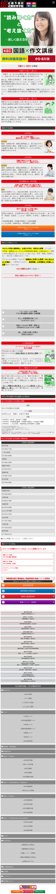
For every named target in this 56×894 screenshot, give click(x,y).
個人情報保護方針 (8, 867)
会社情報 (5, 871)
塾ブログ (5, 836)
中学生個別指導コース (28, 720)
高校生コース (28, 733)
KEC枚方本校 (28, 760)
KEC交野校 (28, 772)
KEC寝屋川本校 (28, 776)
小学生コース (28, 716)
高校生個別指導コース (28, 728)
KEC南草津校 (28, 830)
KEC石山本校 (28, 822)
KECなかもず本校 (28, 790)
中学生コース (28, 724)
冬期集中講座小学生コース (28, 234)
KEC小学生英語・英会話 (28, 562)
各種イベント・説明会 (28, 602)
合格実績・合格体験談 (9, 746)
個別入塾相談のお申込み (28, 857)
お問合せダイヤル (28, 861)
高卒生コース (28, 737)
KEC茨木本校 (28, 804)
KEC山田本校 (28, 812)
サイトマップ (7, 876)
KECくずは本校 (28, 764)
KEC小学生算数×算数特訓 (28, 556)
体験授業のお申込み (28, 849)
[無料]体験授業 (28, 585)
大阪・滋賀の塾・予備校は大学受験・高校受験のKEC (13, 1)
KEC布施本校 (28, 786)
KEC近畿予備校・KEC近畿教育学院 (28, 686)
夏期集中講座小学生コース (28, 228)
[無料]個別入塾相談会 (28, 591)
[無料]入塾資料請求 (28, 596)
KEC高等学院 (28, 741)
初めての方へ (7, 690)
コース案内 (28, 698)
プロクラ (28, 569)
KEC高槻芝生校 (28, 808)
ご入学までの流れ (28, 702)
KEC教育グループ (8, 881)
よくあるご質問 (28, 706)
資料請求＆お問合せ (28, 845)
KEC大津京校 (28, 826)
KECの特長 (28, 694)
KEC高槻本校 (28, 800)
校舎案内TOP (7, 751)
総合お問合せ (7, 840)
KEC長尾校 (28, 768)
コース (5, 712)
